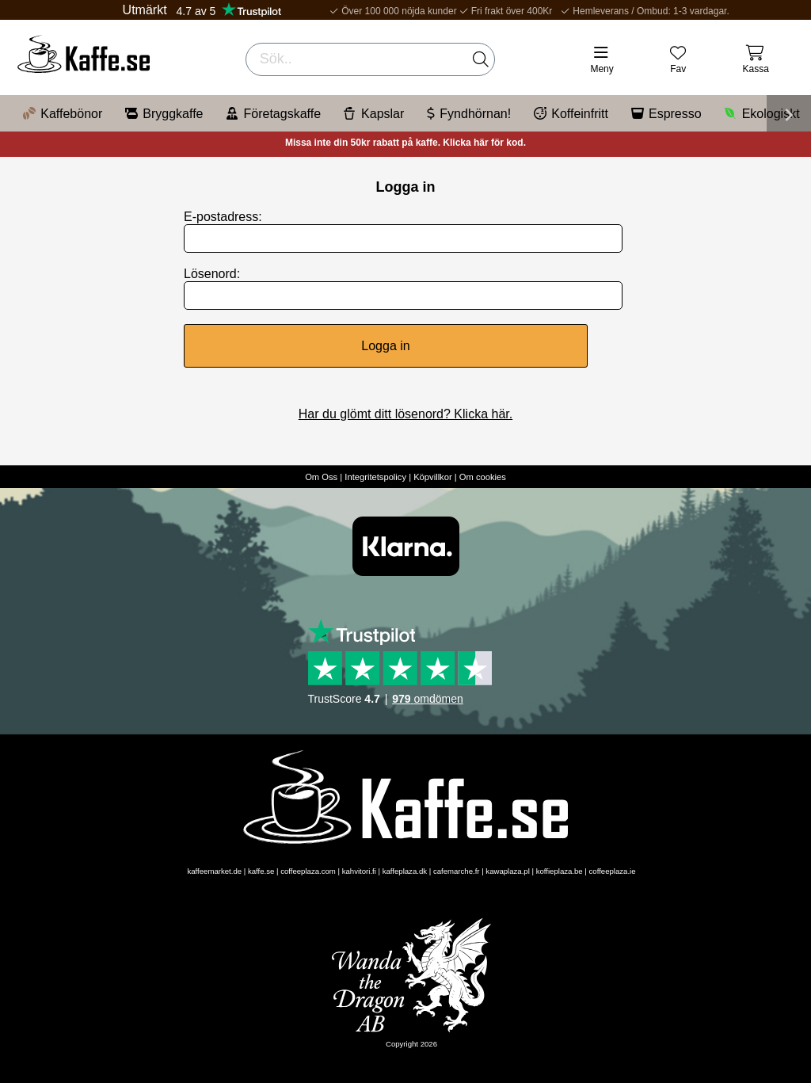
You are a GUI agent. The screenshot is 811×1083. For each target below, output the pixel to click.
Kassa (756, 68)
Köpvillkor (432, 477)
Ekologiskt (762, 113)
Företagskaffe (274, 113)
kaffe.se (261, 871)
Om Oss (321, 477)
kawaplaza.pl (507, 871)
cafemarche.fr (456, 871)
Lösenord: (212, 273)
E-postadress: (223, 216)
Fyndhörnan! (469, 113)
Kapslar (374, 113)
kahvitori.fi (359, 871)
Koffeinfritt (571, 113)
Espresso (666, 113)
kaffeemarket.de (214, 871)
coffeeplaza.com (308, 871)
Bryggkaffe (164, 113)
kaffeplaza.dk (405, 871)
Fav (678, 68)
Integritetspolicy (375, 477)
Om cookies (482, 477)
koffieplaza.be (559, 871)
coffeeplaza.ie (612, 871)
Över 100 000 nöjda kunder (390, 11)
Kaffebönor (62, 113)
